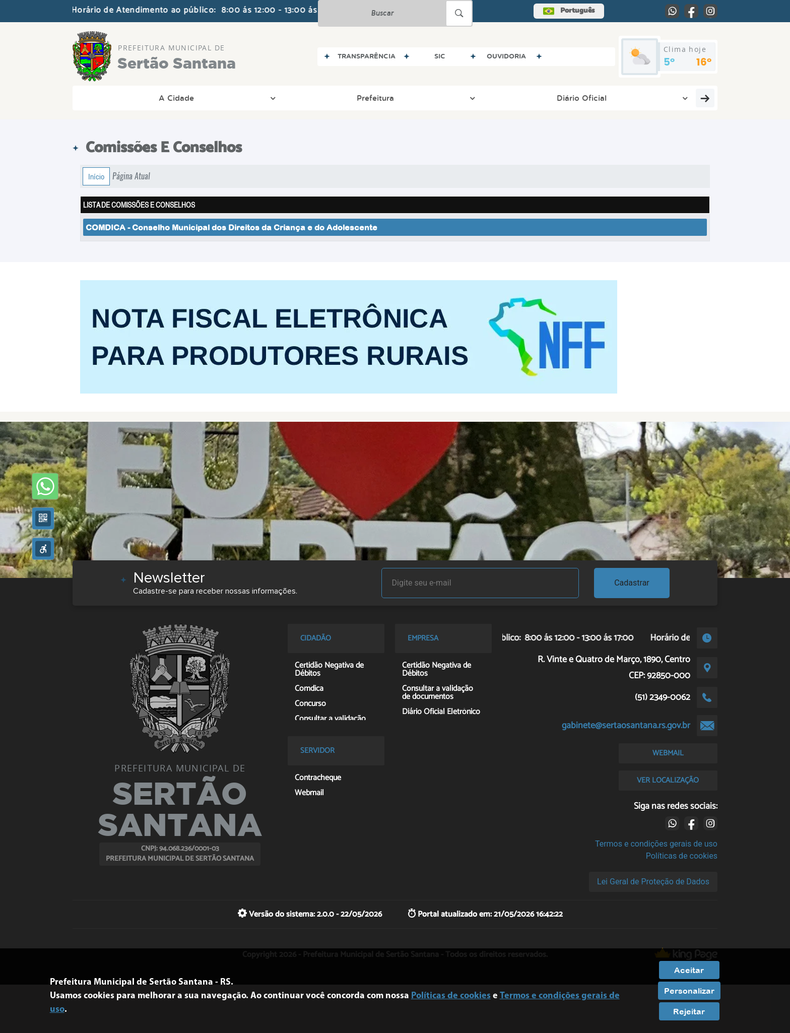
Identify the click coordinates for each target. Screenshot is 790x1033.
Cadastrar (631, 583)
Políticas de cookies (681, 856)
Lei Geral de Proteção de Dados (653, 881)
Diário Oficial (275, 98)
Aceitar (689, 970)
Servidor (582, 98)
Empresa (512, 98)
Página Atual (131, 176)
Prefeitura (195, 98)
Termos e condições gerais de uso (656, 844)
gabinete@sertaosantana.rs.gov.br (626, 725)
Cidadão (443, 98)
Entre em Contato (668, 98)
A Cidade (122, 98)
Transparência (364, 98)
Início (96, 176)
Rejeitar (689, 1011)
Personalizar (689, 990)
